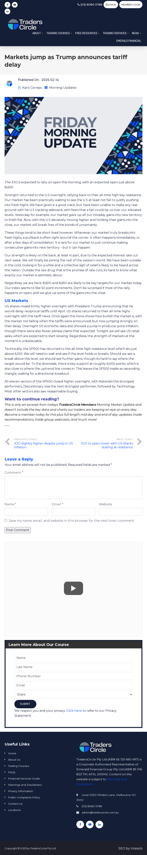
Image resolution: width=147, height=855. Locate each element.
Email (57, 504)
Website (105, 504)
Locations (14, 810)
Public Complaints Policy (24, 797)
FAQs (11, 772)
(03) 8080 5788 (89, 4)
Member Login (130, 4)
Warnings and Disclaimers (25, 784)
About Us (14, 759)
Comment (14, 472)
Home (12, 753)
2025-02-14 (50, 80)
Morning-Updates (62, 87)
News (135, 33)
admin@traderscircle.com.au (100, 812)
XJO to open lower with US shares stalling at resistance (107, 445)
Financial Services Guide (24, 778)
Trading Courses (58, 33)
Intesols (136, 848)
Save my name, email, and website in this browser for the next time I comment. (72, 520)
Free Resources (86, 33)
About (36, 33)
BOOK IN (111, 4)
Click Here (74, 710)
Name (10, 504)
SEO (121, 848)
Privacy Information (20, 791)
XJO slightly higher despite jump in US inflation (43, 445)
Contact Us (15, 803)
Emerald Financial (128, 41)
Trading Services (115, 33)
